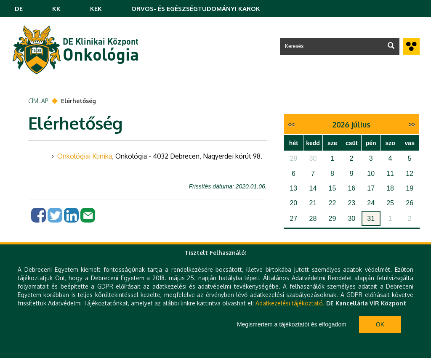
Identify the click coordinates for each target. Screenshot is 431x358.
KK (56, 9)
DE (19, 9)
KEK (96, 9)
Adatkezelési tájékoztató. (290, 303)
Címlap (38, 100)
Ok (380, 324)
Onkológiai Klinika (84, 156)
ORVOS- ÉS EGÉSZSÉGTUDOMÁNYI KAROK (195, 9)
